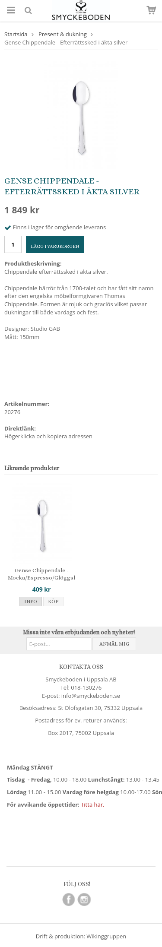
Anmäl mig (114, 644)
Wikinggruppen (106, 936)
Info (30, 602)
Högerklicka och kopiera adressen (48, 436)
